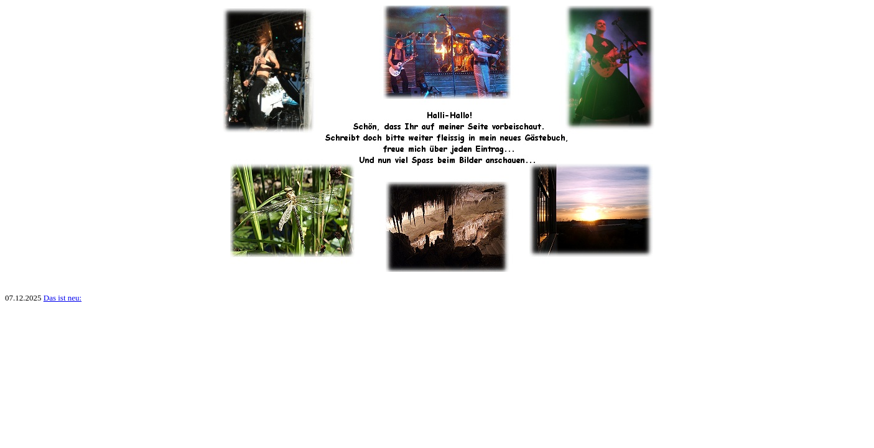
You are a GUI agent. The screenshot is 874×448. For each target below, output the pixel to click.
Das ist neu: (62, 297)
